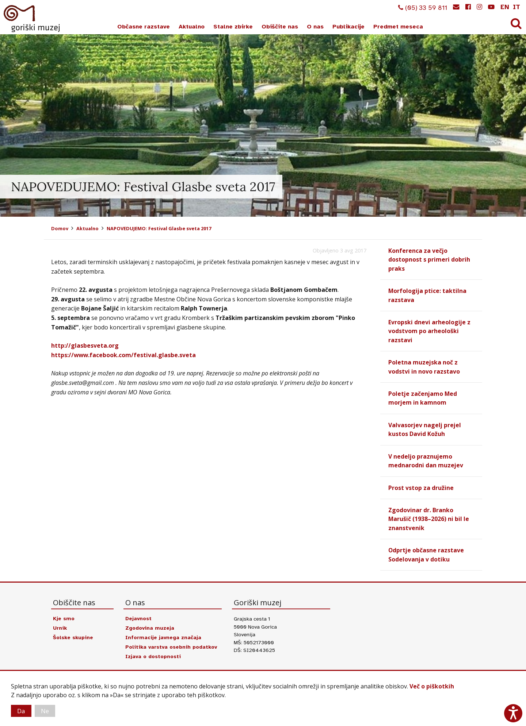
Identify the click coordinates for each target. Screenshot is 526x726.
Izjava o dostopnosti (153, 653)
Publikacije (348, 26)
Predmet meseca (398, 26)
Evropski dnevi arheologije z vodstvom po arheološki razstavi (429, 330)
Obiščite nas (280, 26)
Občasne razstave (143, 26)
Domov (59, 228)
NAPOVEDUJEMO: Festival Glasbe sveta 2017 (159, 228)
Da (22, 710)
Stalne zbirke (233, 26)
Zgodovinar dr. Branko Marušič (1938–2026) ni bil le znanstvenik (428, 516)
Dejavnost (139, 615)
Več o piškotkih (431, 686)
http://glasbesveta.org (85, 345)
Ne (46, 710)
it (516, 7)
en (504, 7)
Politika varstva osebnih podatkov (172, 643)
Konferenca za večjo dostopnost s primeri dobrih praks (429, 259)
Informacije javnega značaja (163, 634)
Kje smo (64, 615)
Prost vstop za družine (421, 485)
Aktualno (192, 26)
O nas (315, 26)
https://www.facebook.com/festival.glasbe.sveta (124, 355)
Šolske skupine (74, 634)
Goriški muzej (32, 18)
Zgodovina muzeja (150, 624)
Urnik (60, 624)
